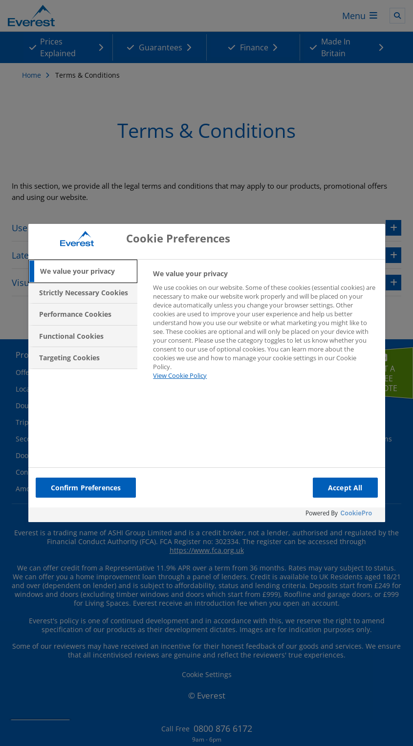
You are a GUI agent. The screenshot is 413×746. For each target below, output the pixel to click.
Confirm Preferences (86, 487)
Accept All (345, 487)
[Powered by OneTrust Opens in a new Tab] (343, 516)
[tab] (83, 271)
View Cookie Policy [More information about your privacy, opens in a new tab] (180, 375)
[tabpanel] (264, 330)
